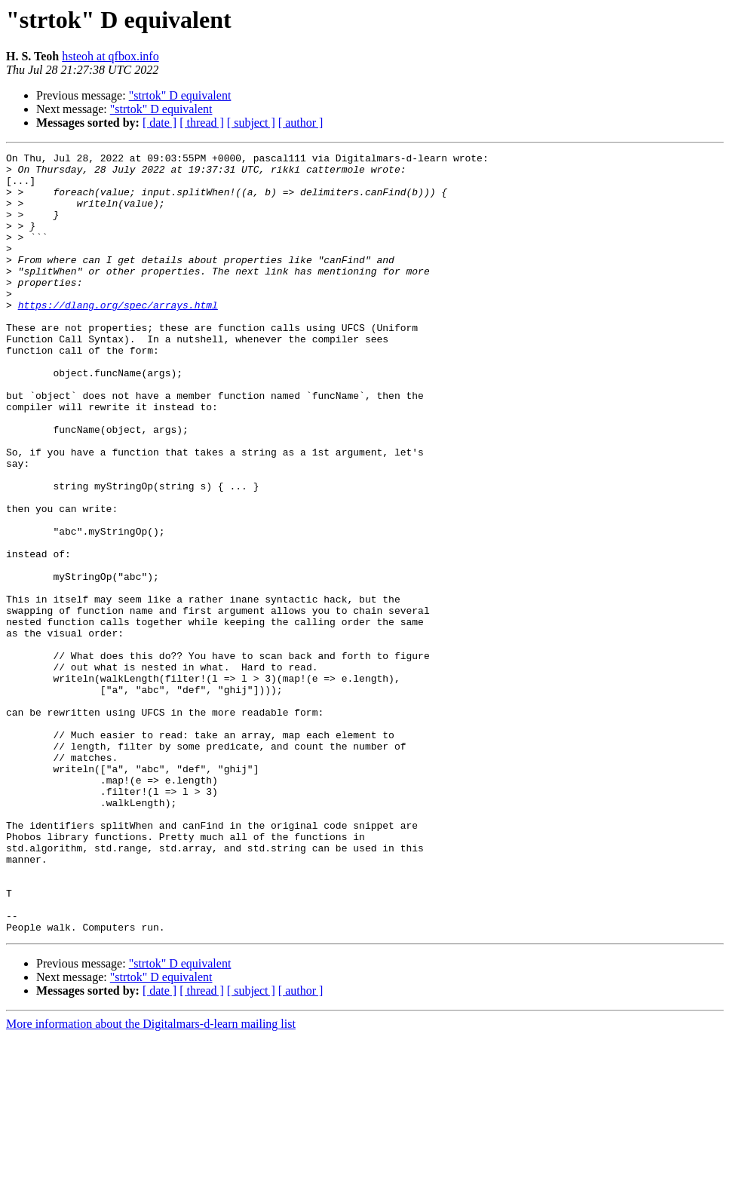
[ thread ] (201, 122)
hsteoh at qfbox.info (110, 56)
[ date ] (159, 122)
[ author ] (301, 122)
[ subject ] (251, 122)
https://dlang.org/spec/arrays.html (118, 336)
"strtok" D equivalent (180, 95)
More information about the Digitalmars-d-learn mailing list (151, 1179)
